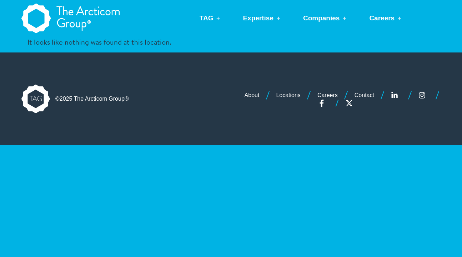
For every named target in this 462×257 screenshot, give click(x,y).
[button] (210, 18)
